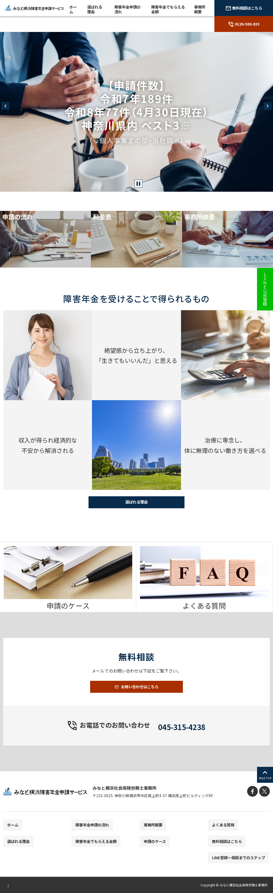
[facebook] (254, 800)
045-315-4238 (182, 734)
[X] (265, 800)
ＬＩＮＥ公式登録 (265, 289)
